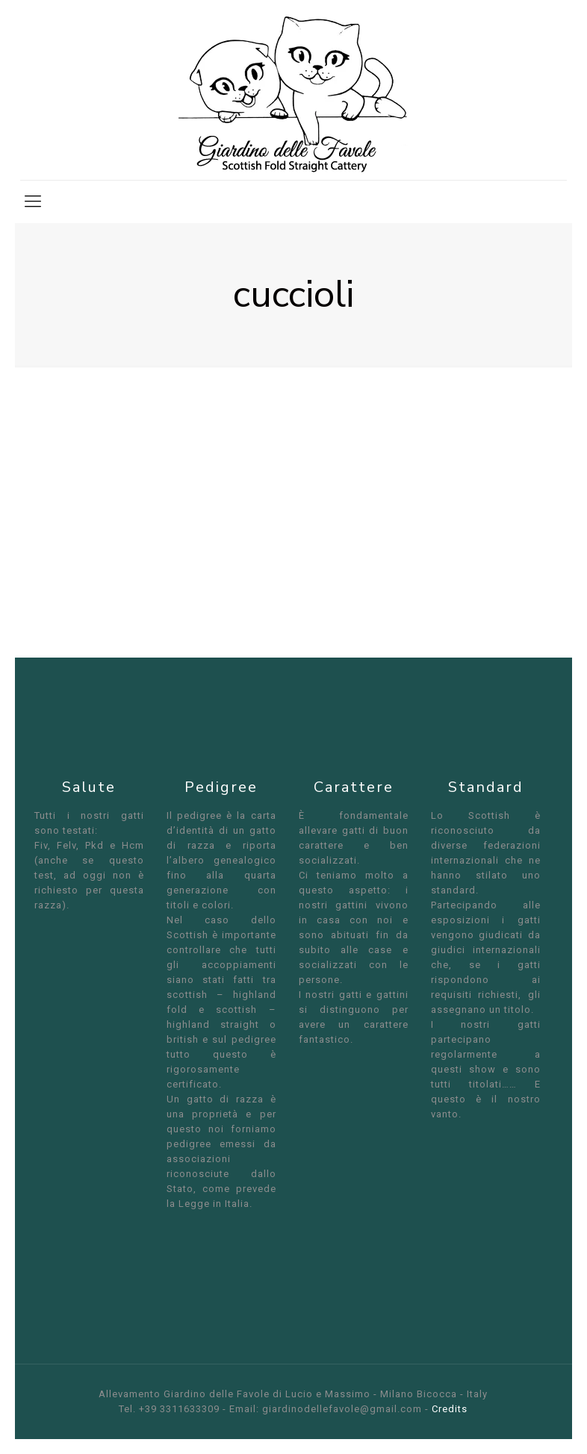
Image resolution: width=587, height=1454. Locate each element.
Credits (450, 1408)
